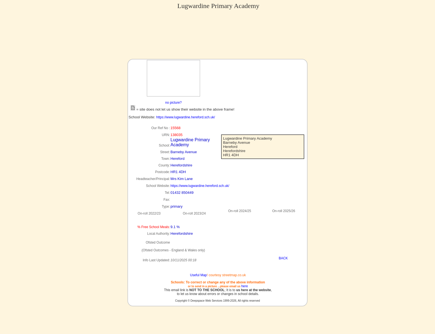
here (244, 286)
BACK (283, 258)
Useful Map (198, 275)
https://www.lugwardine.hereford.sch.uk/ (185, 117)
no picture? (173, 103)
